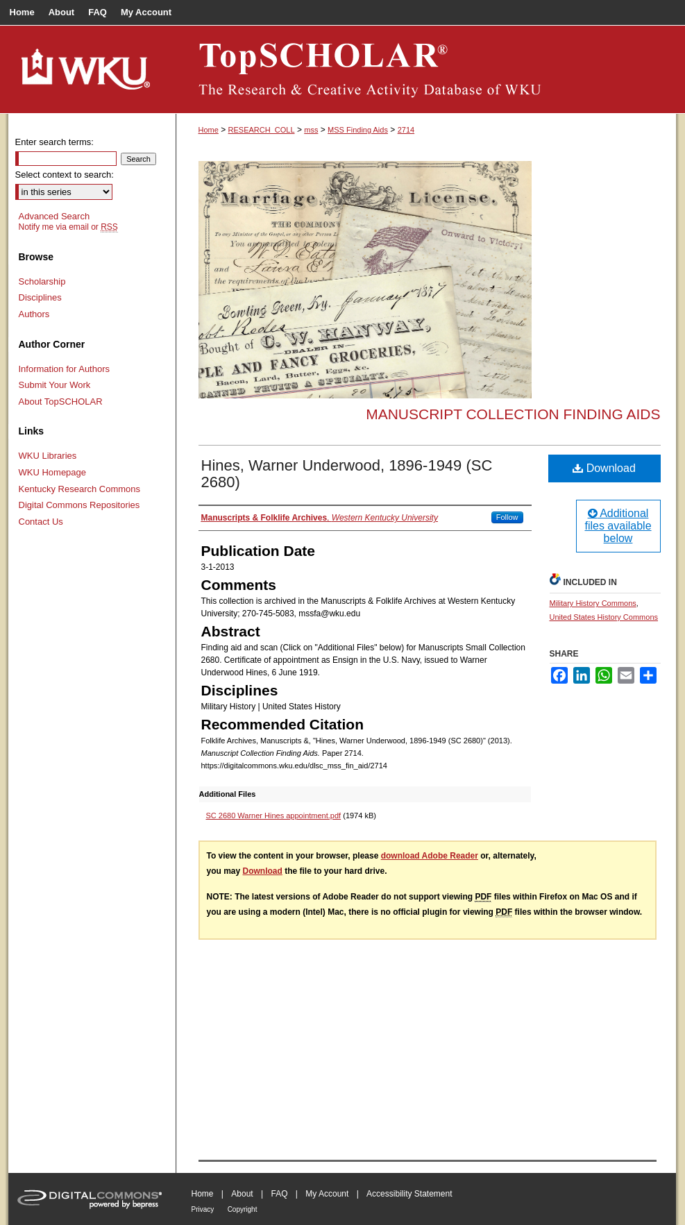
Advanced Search (54, 216)
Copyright (242, 1209)
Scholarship (42, 281)
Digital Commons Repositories (79, 505)
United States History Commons (604, 617)
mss (311, 130)
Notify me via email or (68, 227)
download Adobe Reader (429, 856)
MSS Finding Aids (358, 130)
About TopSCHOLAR (61, 401)
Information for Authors (64, 369)
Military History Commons (593, 603)
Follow (507, 517)
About (242, 1194)
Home (208, 130)
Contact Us (41, 521)
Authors (34, 314)
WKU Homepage (53, 472)
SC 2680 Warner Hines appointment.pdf (273, 815)
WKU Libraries (48, 455)
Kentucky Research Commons (80, 489)
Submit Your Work (55, 385)
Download (604, 468)
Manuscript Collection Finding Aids (513, 414)
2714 (406, 130)
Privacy (203, 1209)
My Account (326, 1194)
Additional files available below (617, 525)
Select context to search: (64, 174)
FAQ (279, 1194)
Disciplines (40, 297)
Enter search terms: (54, 142)
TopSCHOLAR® (426, 69)
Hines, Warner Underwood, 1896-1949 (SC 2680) (347, 474)
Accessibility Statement (409, 1194)
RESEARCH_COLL (261, 130)
